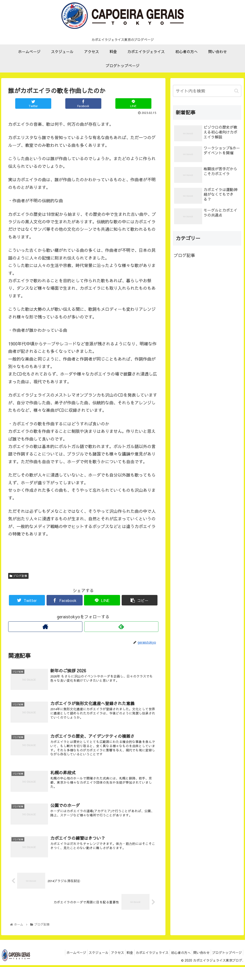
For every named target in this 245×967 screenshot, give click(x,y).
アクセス (104, 955)
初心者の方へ (175, 955)
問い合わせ (198, 955)
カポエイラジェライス (144, 955)
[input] (207, 91)
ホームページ (59, 955)
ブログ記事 (18, 576)
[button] (236, 91)
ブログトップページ (226, 955)
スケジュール (83, 955)
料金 (119, 955)
